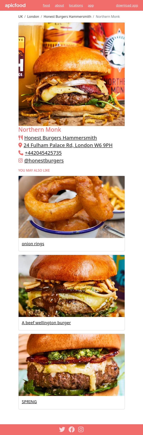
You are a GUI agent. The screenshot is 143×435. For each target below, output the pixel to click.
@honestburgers (44, 160)
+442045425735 (43, 152)
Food (46, 5)
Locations (76, 5)
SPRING (29, 401)
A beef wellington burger (46, 322)
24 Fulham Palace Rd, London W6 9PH (68, 145)
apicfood (15, 5)
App (91, 5)
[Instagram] (81, 429)
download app (127, 5)
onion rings (33, 243)
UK (20, 16)
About (59, 5)
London (33, 16)
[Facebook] (72, 429)
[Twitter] (62, 429)
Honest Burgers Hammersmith (67, 16)
